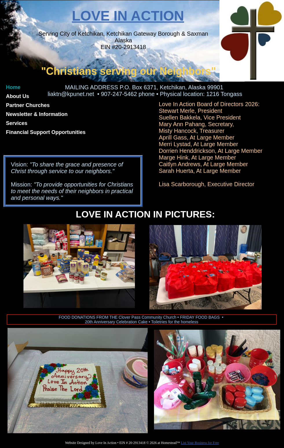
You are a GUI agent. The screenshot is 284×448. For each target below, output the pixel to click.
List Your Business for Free (200, 443)
